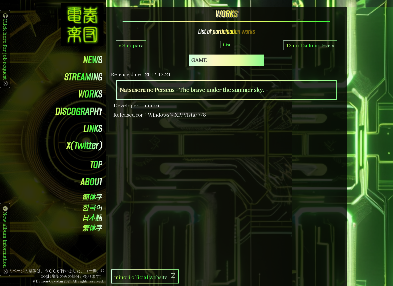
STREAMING (83, 77)
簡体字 (92, 197)
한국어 (92, 208)
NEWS (92, 60)
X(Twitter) (84, 146)
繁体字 (92, 228)
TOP (96, 165)
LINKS (92, 128)
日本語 (92, 218)
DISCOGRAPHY (78, 111)
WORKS (90, 94)
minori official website (145, 276)
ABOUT (91, 182)
